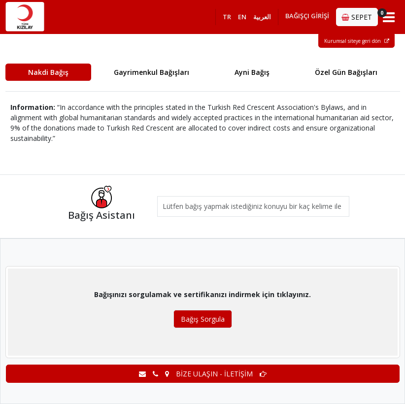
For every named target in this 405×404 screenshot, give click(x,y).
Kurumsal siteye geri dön (356, 40)
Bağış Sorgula (203, 319)
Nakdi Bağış (48, 72)
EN (242, 16)
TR (227, 16)
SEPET (359, 15)
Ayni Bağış (252, 72)
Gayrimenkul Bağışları (151, 72)
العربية (262, 16)
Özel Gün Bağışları (346, 72)
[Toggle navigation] (389, 17)
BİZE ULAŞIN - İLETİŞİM (203, 373)
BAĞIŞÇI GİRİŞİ (307, 15)
